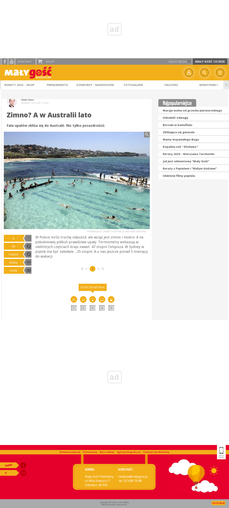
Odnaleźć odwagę (175, 117)
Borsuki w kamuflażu (177, 125)
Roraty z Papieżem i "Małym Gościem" (190, 168)
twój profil (189, 72)
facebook (4, 61)
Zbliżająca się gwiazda (178, 132)
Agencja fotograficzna (128, 452)
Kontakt (25, 61)
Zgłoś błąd (218, 503)
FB (13, 246)
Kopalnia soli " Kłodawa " (180, 146)
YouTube (11, 61)
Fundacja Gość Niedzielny (156, 452)
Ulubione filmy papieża (179, 175)
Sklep (50, 61)
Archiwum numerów (70, 452)
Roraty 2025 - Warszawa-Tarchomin (188, 154)
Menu (220, 72)
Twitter (13, 254)
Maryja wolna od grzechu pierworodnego (192, 110)
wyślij (13, 270)
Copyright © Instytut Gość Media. (114, 502)
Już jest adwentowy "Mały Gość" (186, 161)
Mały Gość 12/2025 (210, 61)
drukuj (13, 262)
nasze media (178, 61)
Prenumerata (90, 452)
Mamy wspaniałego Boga (181, 139)
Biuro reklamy (107, 452)
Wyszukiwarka (204, 72)
